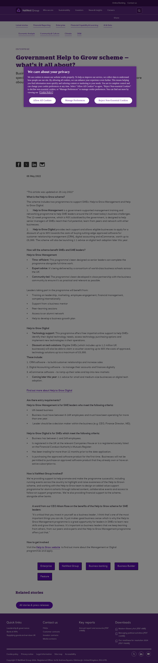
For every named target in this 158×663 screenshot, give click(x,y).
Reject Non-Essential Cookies (113, 100)
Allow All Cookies (42, 100)
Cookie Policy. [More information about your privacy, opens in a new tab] (46, 92)
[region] (80, 86)
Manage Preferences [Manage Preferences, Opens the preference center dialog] (75, 100)
